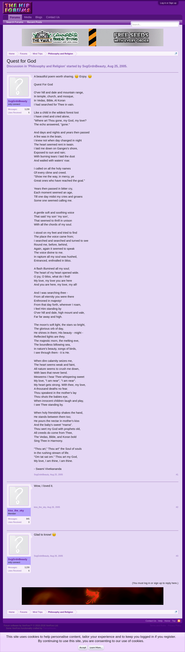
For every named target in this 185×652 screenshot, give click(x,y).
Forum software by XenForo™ (31, 625)
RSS (179, 620)
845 (28, 519)
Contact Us (53, 17)
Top (174, 621)
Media (28, 17)
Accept (83, 647)
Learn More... (96, 647)
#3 (177, 556)
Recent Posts (34, 22)
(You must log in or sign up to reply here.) (155, 583)
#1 (177, 474)
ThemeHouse (49, 628)
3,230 (27, 109)
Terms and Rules (158, 625)
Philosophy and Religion (47, 66)
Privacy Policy (174, 625)
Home (167, 621)
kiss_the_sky (16, 510)
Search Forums (14, 22)
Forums (15, 17)
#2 (177, 507)
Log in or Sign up (168, 3)
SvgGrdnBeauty (94, 66)
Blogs (38, 17)
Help (160, 621)
